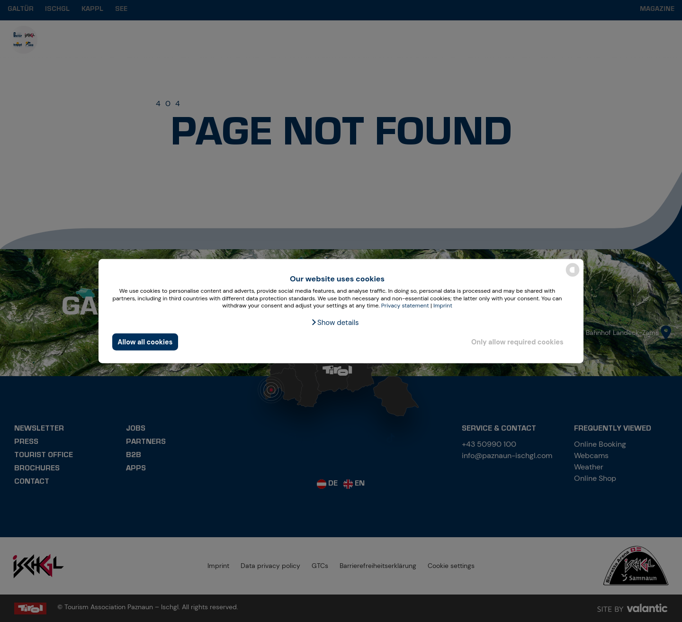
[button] (335, 322)
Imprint (442, 305)
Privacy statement (405, 305)
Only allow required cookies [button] (517, 341)
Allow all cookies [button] (144, 341)
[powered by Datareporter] (572, 276)
